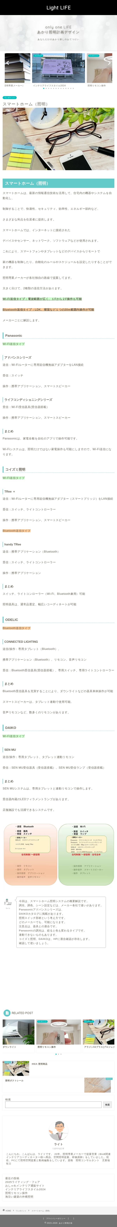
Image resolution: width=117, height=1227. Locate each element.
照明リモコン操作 (16, 1192)
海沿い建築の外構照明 (19, 1196)
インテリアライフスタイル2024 (25, 1189)
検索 (8, 1099)
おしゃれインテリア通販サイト (25, 1185)
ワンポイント (9, 98)
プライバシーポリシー (56, 1218)
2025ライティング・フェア (22, 1181)
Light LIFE (58, 7)
